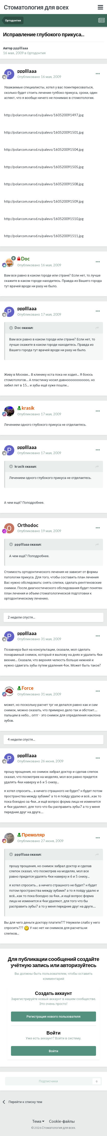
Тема (38, 1121)
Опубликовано (39, 77)
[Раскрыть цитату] (11, 328)
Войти (53, 1051)
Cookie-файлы (62, 1121)
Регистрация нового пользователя (54, 1016)
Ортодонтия (36, 53)
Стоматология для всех (36, 7)
